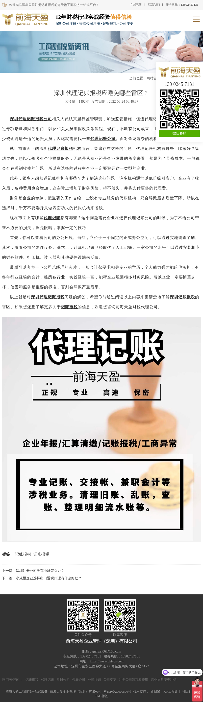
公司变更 (109, 679)
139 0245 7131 (179, 84)
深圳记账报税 (182, 297)
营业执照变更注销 (164, 679)
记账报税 (69, 307)
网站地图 (188, 691)
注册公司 (63, 679)
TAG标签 (101, 696)
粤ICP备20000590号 (117, 691)
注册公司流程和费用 (133, 679)
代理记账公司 (103, 139)
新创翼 (155, 691)
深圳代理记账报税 (48, 297)
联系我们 (154, 4)
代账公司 (78, 679)
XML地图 (170, 691)
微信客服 (179, 133)
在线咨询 (136, 4)
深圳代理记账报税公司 (31, 119)
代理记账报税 (60, 148)
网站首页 (153, 78)
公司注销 (94, 679)
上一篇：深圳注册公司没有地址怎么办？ (33, 571)
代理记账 (52, 218)
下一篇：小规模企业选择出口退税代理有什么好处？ (42, 578)
